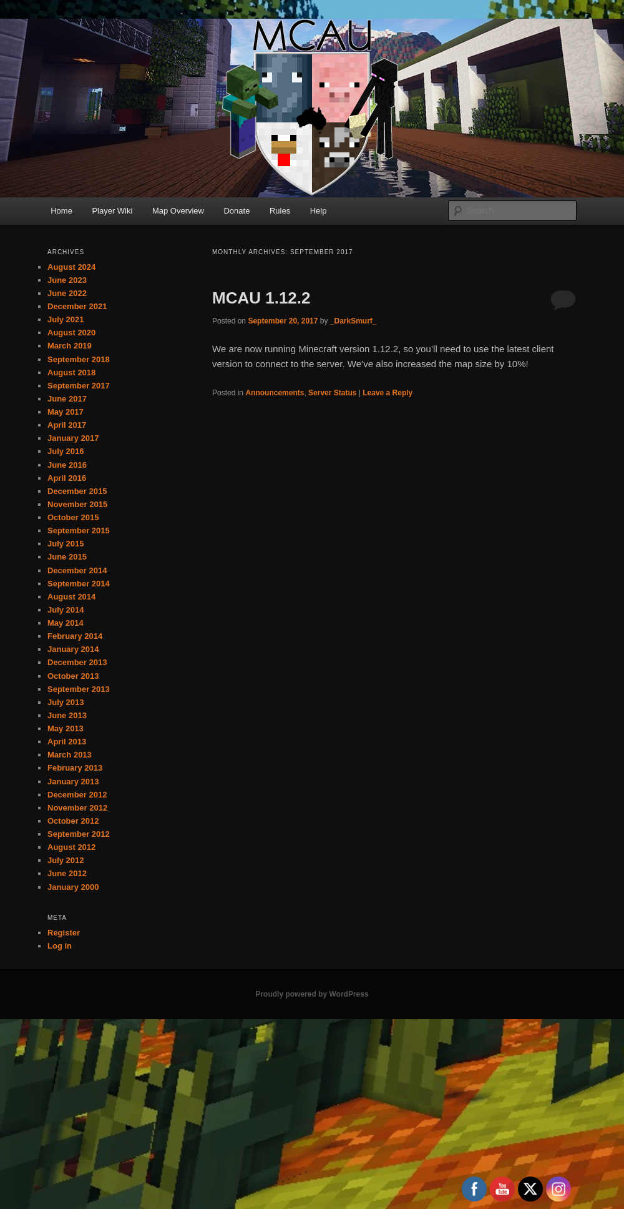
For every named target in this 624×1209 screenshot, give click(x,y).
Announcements (274, 392)
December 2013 (77, 662)
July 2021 (65, 319)
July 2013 (65, 702)
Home (61, 210)
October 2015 (73, 517)
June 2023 (67, 280)
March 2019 (69, 345)
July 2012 (65, 860)
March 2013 (69, 754)
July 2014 (65, 609)
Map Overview (178, 210)
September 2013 (78, 689)
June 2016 (67, 465)
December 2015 (77, 491)
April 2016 (66, 478)
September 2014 (78, 583)
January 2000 (73, 887)
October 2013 (73, 676)
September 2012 (78, 834)
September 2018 (78, 359)
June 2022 (67, 293)
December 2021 (77, 306)
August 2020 (71, 332)
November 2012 (77, 807)
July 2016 (65, 451)
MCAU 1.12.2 (261, 298)
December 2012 (77, 794)
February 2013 (74, 767)
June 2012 (67, 873)
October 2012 (73, 821)
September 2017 (78, 385)
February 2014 (74, 636)
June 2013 (67, 715)
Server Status (332, 392)
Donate (236, 210)
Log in (59, 945)
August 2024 (71, 267)
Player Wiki (112, 210)
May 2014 (65, 623)
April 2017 (66, 425)
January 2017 (73, 438)
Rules (280, 210)
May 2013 (65, 728)
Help (318, 210)
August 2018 (71, 372)
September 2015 (78, 530)
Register (63, 932)
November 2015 (77, 504)
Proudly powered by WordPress (311, 994)
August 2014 (71, 596)
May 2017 (65, 412)
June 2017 (67, 398)
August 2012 (71, 847)
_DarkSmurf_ (353, 321)
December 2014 (77, 570)
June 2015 (67, 556)
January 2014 (73, 649)
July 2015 (65, 543)
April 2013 (66, 741)
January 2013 (73, 781)
